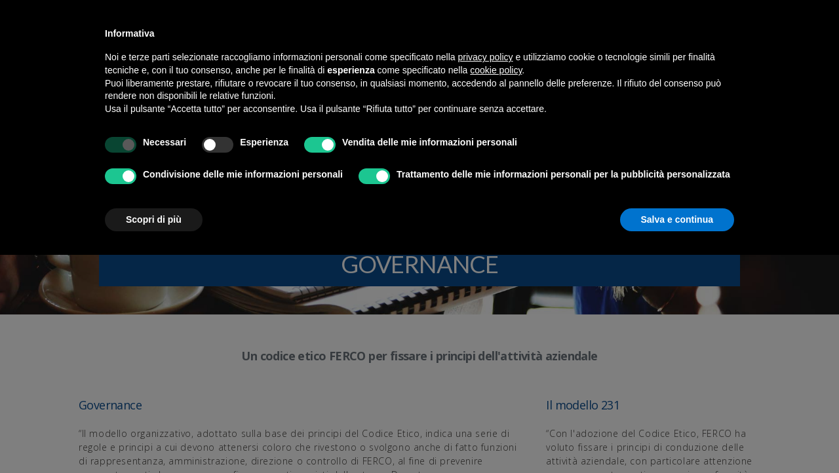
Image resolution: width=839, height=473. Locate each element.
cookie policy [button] (496, 70)
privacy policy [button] (485, 57)
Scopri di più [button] (154, 219)
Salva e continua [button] (677, 219)
